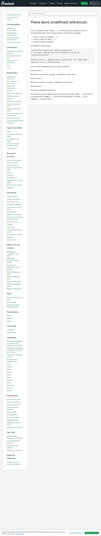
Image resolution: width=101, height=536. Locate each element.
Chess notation (12, 412)
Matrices (9, 91)
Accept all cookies (92, 533)
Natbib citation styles (14, 281)
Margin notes (11, 240)
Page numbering (12, 202)
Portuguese (10, 385)
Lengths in (12, 196)
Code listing (11, 227)
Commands (10, 330)
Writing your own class (14, 450)
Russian (9, 388)
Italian (9, 377)
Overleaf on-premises (14, 42)
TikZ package (11, 148)
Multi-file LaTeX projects (14, 185)
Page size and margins (14, 214)
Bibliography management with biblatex (13, 267)
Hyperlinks (10, 188)
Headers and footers (13, 199)
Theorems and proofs (14, 399)
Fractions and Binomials (15, 93)
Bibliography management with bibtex (13, 254)
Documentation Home (14, 15)
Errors (9, 68)
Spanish (9, 391)
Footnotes (10, 237)
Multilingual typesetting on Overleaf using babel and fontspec (15, 350)
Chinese (9, 367)
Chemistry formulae (13, 402)
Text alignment (12, 212)
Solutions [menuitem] (42, 3)
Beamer (9, 316)
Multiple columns (12, 222)
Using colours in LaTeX (14, 234)
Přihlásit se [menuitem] (95, 3)
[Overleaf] (7, 3)
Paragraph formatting (14, 204)
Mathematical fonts (13, 118)
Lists (8, 65)
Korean (9, 383)
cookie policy (20, 534)
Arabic (9, 364)
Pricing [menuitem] (59, 3)
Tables (9, 132)
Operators (10, 99)
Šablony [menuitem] (52, 3)
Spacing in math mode (14, 101)
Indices (9, 172)
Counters (10, 224)
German (9, 372)
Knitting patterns (12, 415)
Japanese (10, 380)
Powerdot (10, 318)
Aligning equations (13, 96)
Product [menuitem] (33, 3)
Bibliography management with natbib (13, 260)
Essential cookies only (76, 533)
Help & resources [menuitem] (70, 3)
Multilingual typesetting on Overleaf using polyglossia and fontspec (15, 343)
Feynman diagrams (13, 405)
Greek (9, 375)
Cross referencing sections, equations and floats (14, 168)
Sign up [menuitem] (84, 3)
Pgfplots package (12, 420)
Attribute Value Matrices (15, 427)
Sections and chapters (14, 160)
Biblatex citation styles (14, 289)
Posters (9, 321)
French (9, 369)
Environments (11, 332)
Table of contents (12, 163)
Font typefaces (11, 302)
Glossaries (10, 175)
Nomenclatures (12, 178)
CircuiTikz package (13, 417)
